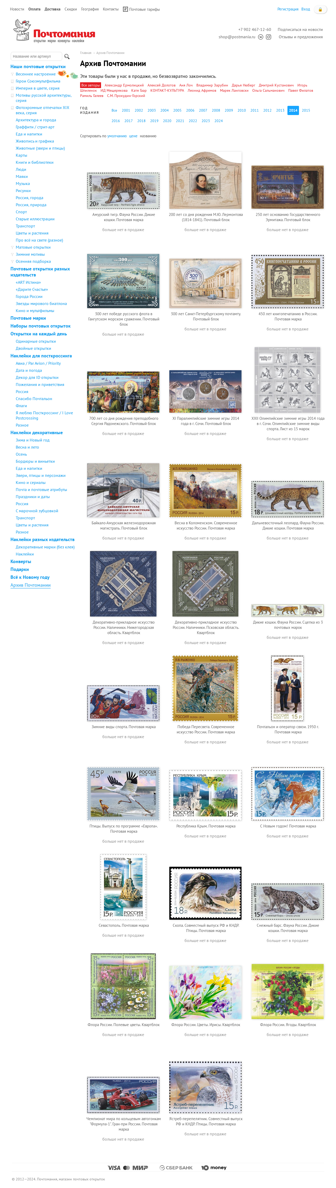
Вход (305, 9)
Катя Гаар (139, 90)
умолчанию (117, 135)
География (90, 9)
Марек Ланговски (234, 90)
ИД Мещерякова (114, 90)
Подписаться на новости (300, 29)
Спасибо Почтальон (34, 398)
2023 (206, 120)
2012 (267, 110)
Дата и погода (29, 370)
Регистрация (287, 9)
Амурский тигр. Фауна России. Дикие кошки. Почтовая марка (123, 217)
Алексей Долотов (162, 85)
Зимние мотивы (30, 254)
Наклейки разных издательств (42, 539)
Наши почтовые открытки (38, 66)
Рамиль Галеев (91, 95)
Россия (22, 391)
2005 (177, 110)
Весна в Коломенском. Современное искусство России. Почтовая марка (206, 525)
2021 (180, 120)
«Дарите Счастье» (32, 289)
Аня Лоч (186, 85)
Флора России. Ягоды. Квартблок (288, 1024)
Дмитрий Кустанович (276, 85)
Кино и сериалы (31, 482)
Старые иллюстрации (35, 218)
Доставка (52, 9)
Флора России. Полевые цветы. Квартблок (124, 1024)
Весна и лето (27, 447)
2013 (280, 110)
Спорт (21, 211)
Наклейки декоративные (36, 432)
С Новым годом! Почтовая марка (288, 826)
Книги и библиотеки (35, 162)
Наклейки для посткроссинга (41, 356)
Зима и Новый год (33, 440)
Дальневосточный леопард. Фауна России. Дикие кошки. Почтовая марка (288, 525)
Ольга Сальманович (268, 90)
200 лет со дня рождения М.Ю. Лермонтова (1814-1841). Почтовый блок (206, 217)
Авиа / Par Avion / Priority (38, 363)
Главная (85, 53)
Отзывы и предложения (301, 36)
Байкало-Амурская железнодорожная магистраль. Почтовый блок (124, 525)
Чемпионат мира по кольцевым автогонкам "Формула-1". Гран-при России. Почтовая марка (123, 1124)
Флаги (21, 405)
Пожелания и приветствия (40, 384)
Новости (17, 9)
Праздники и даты (33, 496)
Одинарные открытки (36, 341)
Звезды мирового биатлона (41, 303)
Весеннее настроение (36, 74)
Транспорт (25, 225)
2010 (242, 110)
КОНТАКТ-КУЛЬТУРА (167, 90)
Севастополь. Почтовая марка (124, 925)
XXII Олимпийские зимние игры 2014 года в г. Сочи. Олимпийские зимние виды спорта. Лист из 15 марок (287, 423)
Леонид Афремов (202, 90)
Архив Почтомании (30, 585)
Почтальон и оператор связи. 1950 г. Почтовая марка (288, 729)
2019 (154, 120)
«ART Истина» (28, 282)
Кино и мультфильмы (35, 310)
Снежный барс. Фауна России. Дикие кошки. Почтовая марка (288, 928)
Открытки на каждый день (38, 334)
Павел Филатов (300, 90)
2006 (190, 110)
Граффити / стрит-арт (35, 126)
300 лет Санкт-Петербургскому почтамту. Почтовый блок (206, 316)
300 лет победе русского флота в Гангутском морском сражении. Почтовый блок (123, 319)
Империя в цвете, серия (38, 88)
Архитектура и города (36, 119)
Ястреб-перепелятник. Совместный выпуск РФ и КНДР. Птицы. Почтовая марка (206, 1121)
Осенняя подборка (33, 261)
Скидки (71, 9)
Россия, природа (31, 204)
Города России (29, 296)
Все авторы (90, 85)
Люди (21, 169)
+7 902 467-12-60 (254, 29)
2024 (218, 120)
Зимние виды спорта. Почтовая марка (124, 726)
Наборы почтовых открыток (40, 326)
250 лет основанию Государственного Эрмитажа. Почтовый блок (288, 217)
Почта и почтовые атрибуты (41, 489)
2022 (193, 120)
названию (148, 135)
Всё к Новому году (30, 577)
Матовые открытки (33, 247)
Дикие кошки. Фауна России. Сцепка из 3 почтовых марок (288, 625)
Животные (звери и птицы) (40, 148)
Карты (21, 155)
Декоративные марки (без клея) (45, 546)
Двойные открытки (33, 348)
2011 (254, 110)
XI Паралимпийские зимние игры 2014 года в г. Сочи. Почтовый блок (205, 421)
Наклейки (25, 554)
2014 (293, 110)
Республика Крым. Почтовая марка (205, 826)
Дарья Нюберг (243, 85)
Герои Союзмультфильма (38, 81)
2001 (126, 110)
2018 (141, 120)
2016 (116, 120)
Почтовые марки (28, 318)
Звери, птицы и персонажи (41, 475)
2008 (216, 110)
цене (133, 135)
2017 (128, 120)
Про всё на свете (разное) (39, 240)
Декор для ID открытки (37, 377)
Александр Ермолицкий (124, 85)
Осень (21, 454)
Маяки (22, 176)
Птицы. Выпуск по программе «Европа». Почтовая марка (124, 829)
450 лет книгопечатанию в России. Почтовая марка (288, 316)
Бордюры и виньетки (35, 461)
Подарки (19, 569)
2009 (229, 110)
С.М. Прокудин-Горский (126, 95)
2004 (164, 110)
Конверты (20, 561)
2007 (203, 110)
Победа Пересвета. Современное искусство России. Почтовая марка (206, 729)
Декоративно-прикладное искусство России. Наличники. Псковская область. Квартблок (206, 627)
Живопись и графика (35, 141)
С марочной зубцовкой (37, 510)
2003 (152, 110)
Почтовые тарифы (141, 9)
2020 (167, 120)
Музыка (23, 183)
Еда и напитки (29, 134)
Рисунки (23, 190)
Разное (22, 425)
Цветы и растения (32, 233)
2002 (139, 110)
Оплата (34, 9)
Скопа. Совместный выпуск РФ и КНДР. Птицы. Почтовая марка (206, 928)
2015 (306, 110)
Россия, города (29, 197)
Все (114, 110)
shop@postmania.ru (237, 36)
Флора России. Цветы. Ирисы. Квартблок (205, 1024)
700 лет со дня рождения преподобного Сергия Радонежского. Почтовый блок (123, 421)
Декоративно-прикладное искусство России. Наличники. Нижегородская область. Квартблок (124, 627)
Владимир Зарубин (212, 85)
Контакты (111, 9)
